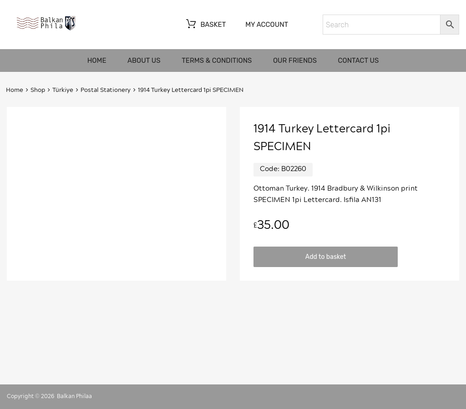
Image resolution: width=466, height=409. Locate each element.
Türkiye (62, 90)
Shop (37, 90)
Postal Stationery (106, 90)
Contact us (358, 60)
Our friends (295, 60)
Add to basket (325, 256)
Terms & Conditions (217, 60)
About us (144, 60)
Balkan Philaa (74, 396)
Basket (205, 25)
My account (266, 24)
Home (96, 60)
